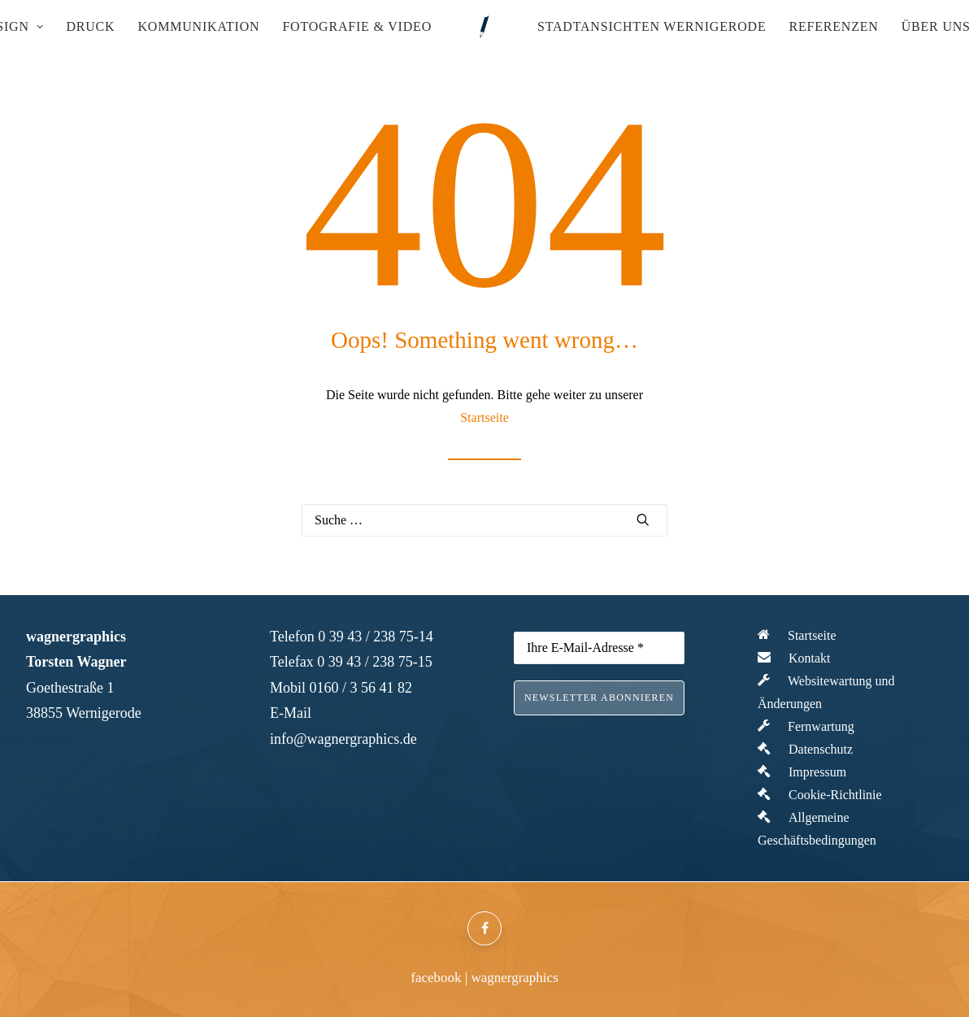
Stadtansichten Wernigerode (651, 26)
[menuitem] (90, 27)
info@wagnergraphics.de (343, 739)
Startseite (484, 417)
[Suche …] (484, 520)
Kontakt (794, 658)
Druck (90, 26)
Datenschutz (805, 749)
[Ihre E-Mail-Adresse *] (599, 648)
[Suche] (484, 520)
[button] (643, 519)
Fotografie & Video (357, 26)
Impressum (802, 772)
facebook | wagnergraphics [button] (484, 977)
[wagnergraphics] (484, 27)
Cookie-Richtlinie (820, 795)
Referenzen (833, 26)
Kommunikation (198, 26)
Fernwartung (806, 726)
